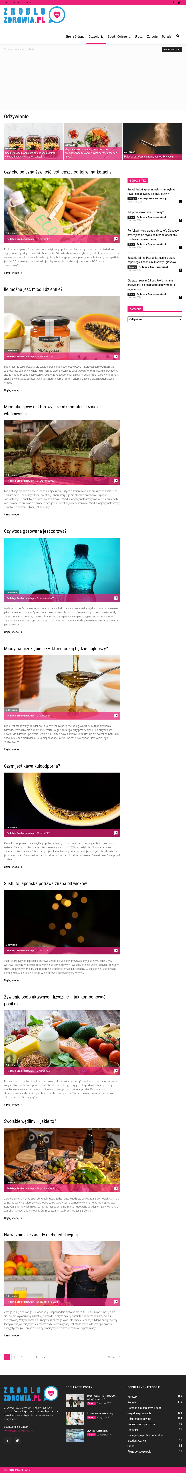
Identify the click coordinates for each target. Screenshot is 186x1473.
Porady (166, 36)
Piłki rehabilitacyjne (139, 1419)
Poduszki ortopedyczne (141, 1424)
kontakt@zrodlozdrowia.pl (19, 1430)
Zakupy (132, 198)
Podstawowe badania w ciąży (100, 1413)
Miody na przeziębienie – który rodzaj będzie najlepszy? (56, 648)
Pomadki (133, 1429)
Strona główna (74, 36)
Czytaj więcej (13, 272)
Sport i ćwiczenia (119, 36)
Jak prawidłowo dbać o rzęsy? (146, 212)
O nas (6, 2)
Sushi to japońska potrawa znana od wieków (45, 883)
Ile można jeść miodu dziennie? (33, 289)
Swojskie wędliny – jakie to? (30, 1121)
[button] (177, 36)
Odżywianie (96, 36)
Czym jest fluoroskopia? (97, 1431)
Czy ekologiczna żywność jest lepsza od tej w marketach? (58, 172)
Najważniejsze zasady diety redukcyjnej (41, 1234)
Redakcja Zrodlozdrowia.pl (20, 239)
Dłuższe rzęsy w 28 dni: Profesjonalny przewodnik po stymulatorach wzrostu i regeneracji (151, 285)
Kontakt (28, 2)
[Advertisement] (93, 82)
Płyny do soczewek (139, 1451)
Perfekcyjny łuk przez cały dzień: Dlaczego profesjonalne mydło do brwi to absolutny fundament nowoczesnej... (153, 235)
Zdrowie (152, 36)
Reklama (17, 2)
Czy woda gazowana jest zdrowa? (35, 531)
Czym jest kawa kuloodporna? (32, 766)
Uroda (139, 36)
